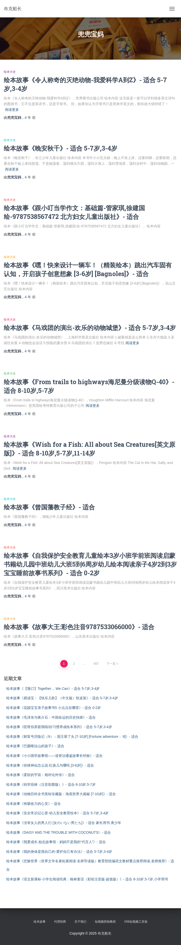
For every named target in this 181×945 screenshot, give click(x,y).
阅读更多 (12, 110)
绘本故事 (40, 921)
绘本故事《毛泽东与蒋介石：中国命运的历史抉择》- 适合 (51, 717)
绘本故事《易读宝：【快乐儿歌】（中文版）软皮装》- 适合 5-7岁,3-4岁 (62, 698)
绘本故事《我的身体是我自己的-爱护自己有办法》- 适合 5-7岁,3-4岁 (59, 852)
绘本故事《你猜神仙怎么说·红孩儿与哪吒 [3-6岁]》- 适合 (50, 765)
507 (96, 663)
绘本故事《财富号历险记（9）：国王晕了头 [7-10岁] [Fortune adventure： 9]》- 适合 (72, 737)
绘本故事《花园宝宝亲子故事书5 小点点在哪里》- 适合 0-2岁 (53, 708)
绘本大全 (10, 72)
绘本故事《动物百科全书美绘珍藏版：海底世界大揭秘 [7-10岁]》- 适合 (61, 794)
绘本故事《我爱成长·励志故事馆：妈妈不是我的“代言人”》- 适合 (56, 842)
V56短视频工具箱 (135, 921)
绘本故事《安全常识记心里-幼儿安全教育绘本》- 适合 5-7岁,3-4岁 (57, 813)
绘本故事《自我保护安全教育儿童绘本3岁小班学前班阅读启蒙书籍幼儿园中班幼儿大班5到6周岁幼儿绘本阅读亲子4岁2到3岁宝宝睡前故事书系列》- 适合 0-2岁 (90, 564)
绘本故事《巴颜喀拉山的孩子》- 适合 (35, 746)
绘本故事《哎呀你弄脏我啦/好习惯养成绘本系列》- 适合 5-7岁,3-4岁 (59, 727)
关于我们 (80, 921)
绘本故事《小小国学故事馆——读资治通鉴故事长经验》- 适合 (54, 756)
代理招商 (60, 921)
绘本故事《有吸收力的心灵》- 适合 (33, 804)
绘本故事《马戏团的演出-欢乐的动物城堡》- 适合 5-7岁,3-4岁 (90, 328)
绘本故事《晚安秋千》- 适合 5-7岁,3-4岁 (60, 148)
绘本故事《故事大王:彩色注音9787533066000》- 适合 (79, 627)
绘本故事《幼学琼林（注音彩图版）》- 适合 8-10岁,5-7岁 (51, 784)
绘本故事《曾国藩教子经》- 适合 (49, 507)
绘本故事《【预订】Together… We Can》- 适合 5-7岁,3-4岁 (53, 689)
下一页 (111, 663)
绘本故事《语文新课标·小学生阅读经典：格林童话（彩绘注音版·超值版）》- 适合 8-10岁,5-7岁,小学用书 (87, 879)
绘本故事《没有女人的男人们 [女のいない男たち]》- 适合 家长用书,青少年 (63, 823)
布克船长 (105, 933)
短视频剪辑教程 (105, 921)
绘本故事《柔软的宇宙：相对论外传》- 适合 (40, 775)
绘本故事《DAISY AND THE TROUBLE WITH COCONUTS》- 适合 (58, 832)
